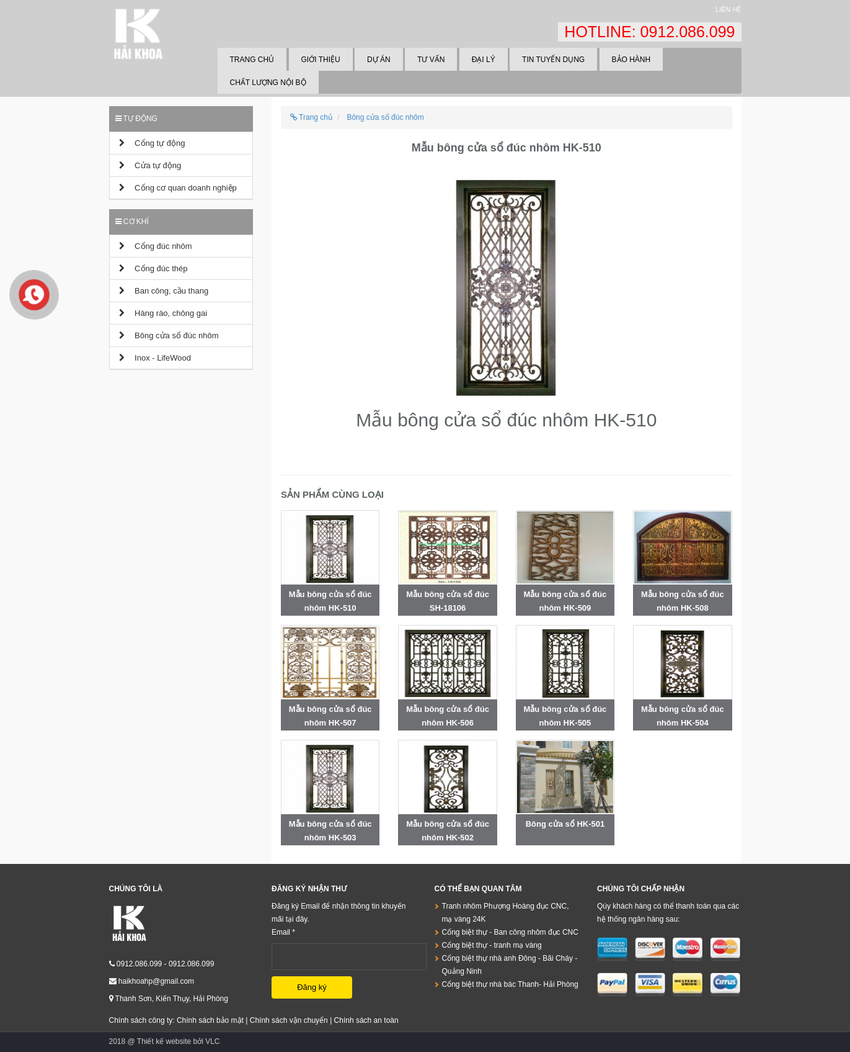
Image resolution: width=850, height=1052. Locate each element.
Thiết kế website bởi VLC (178, 1041)
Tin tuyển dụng (553, 59)
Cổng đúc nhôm (155, 246)
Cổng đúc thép (153, 268)
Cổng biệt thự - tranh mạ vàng (492, 945)
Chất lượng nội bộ (268, 82)
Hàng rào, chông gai (163, 313)
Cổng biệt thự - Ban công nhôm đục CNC (510, 932)
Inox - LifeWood (155, 357)
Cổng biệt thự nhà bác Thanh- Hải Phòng (510, 984)
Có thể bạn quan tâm (478, 888)
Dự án (379, 59)
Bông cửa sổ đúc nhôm (169, 335)
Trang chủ (252, 59)
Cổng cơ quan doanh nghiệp (178, 187)
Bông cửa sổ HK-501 (565, 824)
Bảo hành (631, 59)
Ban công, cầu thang (164, 290)
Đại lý (483, 59)
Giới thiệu (320, 59)
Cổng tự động (152, 143)
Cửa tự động (150, 165)
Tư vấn (431, 59)
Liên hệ (728, 9)
